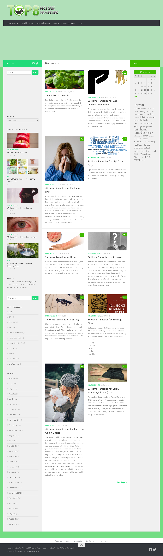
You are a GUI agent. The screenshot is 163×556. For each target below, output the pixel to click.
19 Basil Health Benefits (58, 95)
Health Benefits (28, 23)
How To (11, 348)
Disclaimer (90, 541)
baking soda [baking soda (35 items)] (149, 111)
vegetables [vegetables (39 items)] (146, 154)
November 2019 (14, 420)
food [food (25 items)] (147, 123)
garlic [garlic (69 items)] (136, 126)
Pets (8, 261)
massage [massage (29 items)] (137, 139)
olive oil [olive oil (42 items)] (147, 142)
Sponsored (13, 359)
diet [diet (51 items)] (141, 117)
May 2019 (12, 451)
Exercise (12, 322)
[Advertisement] (81, 43)
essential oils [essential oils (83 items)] (141, 120)
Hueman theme (34, 551)
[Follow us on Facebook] (33, 63)
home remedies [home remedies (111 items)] (140, 131)
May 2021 (12, 383)
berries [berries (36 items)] (139, 114)
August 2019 (13, 436)
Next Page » (121, 482)
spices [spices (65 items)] (147, 147)
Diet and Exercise (43, 23)
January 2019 (13, 472)
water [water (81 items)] (137, 159)
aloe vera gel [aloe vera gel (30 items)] (145, 109)
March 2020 (13, 399)
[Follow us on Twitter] (37, 63)
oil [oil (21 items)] (142, 142)
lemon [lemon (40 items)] (145, 136)
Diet (10, 312)
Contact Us (78, 541)
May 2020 (12, 389)
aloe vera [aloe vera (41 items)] (137, 108)
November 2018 (14, 483)
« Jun (135, 97)
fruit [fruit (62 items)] (152, 123)
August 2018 (13, 498)
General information (16, 333)
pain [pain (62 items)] (137, 144)
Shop (80, 23)
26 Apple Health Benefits (17, 152)
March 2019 (13, 462)
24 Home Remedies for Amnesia (105, 257)
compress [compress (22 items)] (136, 117)
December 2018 (14, 477)
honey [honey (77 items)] (149, 132)
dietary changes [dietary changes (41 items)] (149, 117)
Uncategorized (14, 364)
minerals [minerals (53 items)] (138, 141)
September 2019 (15, 430)
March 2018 (13, 524)
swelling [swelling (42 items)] (137, 151)
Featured (12, 327)
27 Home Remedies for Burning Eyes (22, 237)
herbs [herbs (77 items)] (137, 129)
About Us (58, 541)
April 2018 (12, 519)
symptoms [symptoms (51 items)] (146, 151)
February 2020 (14, 404)
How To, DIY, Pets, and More (64, 23)
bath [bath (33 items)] (135, 114)
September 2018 (15, 493)
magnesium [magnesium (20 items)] (151, 136)
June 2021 (12, 378)
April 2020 (12, 394)
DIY (8, 176)
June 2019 (12, 446)
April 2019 (12, 456)
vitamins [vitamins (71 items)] (146, 156)
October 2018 (13, 488)
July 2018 (12, 503)
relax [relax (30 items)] (141, 148)
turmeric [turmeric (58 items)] (138, 154)
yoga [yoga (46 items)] (142, 160)
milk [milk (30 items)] (149, 139)
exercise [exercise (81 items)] (138, 123)
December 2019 (14, 415)
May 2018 (12, 514)
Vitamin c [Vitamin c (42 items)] (137, 157)
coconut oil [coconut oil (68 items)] (148, 114)
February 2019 (14, 467)
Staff (68, 541)
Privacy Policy (103, 541)
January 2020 (13, 410)
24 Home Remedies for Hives (60, 257)
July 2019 (12, 441)
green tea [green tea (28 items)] (149, 127)
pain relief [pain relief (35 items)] (143, 145)
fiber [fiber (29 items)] (144, 124)
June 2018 (12, 509)
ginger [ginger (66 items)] (142, 126)
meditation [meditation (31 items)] (144, 139)
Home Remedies (13, 23)
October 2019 (13, 425)
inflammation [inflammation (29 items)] (138, 136)
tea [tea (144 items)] (153, 151)
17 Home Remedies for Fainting (62, 319)
